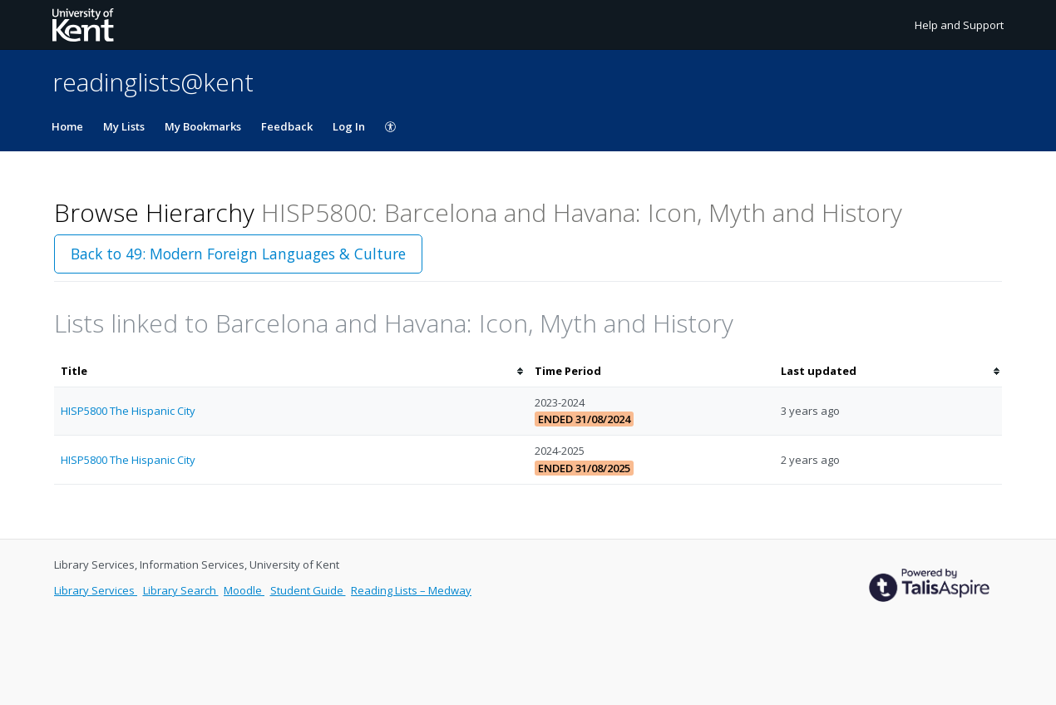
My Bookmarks (203, 126)
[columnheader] (291, 371)
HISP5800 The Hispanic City (128, 410)
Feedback (287, 126)
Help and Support (959, 24)
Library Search (181, 590)
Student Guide (308, 590)
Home (67, 126)
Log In (349, 126)
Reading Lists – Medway (411, 590)
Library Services (95, 590)
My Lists (124, 126)
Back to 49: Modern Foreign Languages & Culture (238, 254)
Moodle (244, 590)
